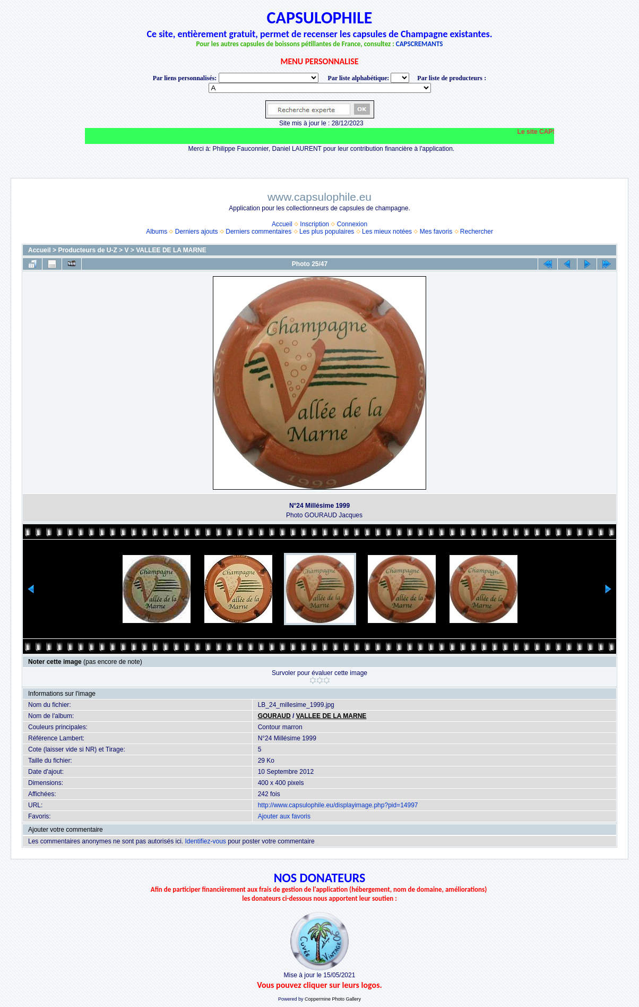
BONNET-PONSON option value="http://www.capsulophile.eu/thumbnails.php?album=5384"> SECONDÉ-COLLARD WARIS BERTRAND (320, 88)
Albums (156, 231)
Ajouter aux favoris (284, 816)
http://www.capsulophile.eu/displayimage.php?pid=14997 (338, 805)
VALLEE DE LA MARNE (171, 250)
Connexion (352, 224)
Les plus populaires (326, 231)
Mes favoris (436, 231)
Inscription (314, 224)
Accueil (282, 224)
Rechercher (476, 231)
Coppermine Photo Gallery (333, 999)
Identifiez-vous (205, 841)
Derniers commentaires (258, 231)
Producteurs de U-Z (87, 250)
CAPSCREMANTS (419, 44)
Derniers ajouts (196, 231)
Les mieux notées (387, 231)
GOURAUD (274, 716)
